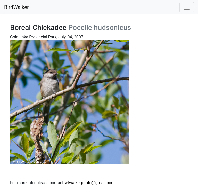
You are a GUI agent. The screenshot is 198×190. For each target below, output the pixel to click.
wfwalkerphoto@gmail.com (89, 182)
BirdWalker (16, 7)
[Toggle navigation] (186, 7)
